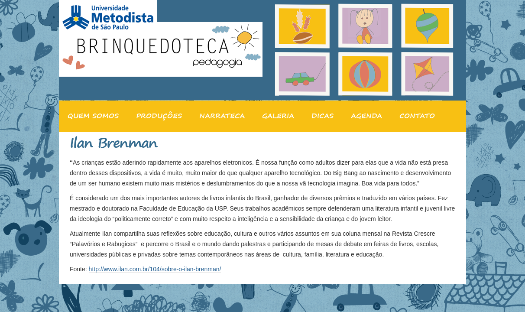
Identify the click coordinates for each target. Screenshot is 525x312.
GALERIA (278, 116)
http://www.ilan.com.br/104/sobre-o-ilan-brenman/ (155, 269)
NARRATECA (222, 116)
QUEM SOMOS (93, 116)
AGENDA (366, 116)
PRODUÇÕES (159, 116)
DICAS (322, 116)
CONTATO (417, 116)
